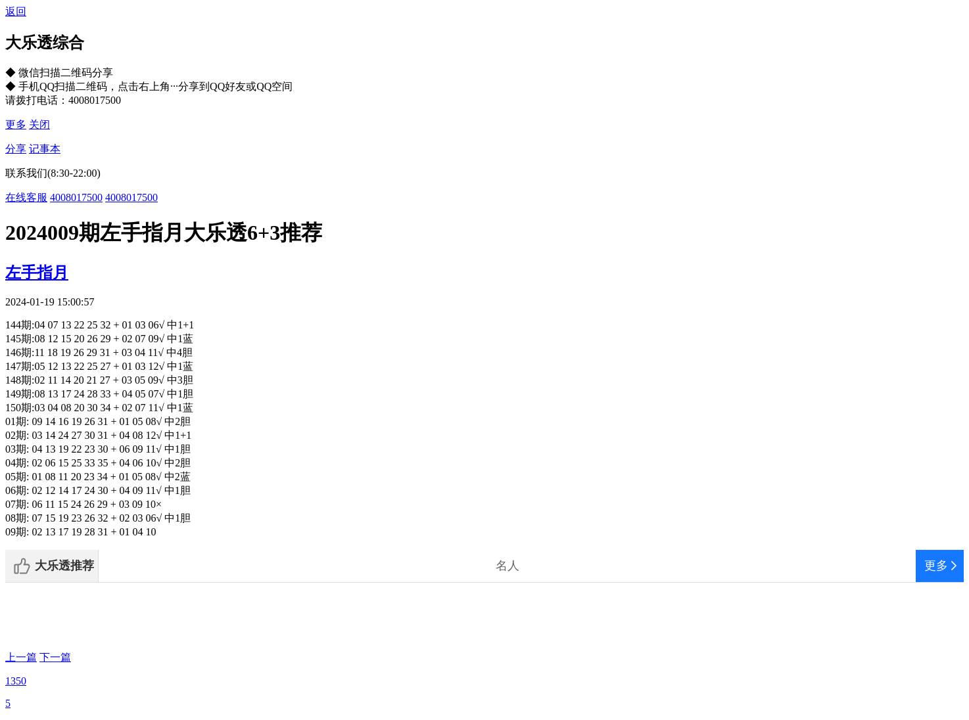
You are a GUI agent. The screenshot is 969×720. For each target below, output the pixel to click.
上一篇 (21, 657)
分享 (15, 148)
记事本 (44, 148)
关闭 (39, 124)
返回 (15, 11)
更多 (15, 124)
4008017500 (76, 197)
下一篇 (55, 657)
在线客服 (26, 197)
